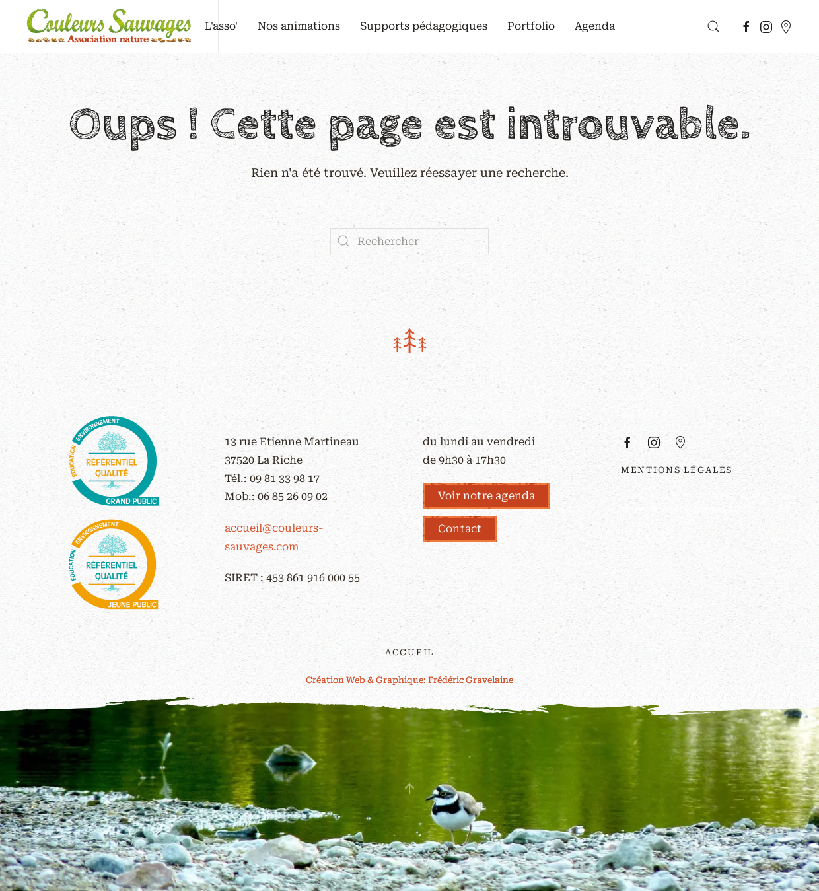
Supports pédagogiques (423, 26)
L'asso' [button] (221, 26)
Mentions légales (676, 470)
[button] (713, 26)
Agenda (595, 26)
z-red (739, 509)
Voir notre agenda (486, 495)
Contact (459, 528)
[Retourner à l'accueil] (109, 26)
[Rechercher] (409, 241)
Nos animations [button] (299, 26)
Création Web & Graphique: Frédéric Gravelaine (409, 680)
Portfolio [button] (531, 26)
